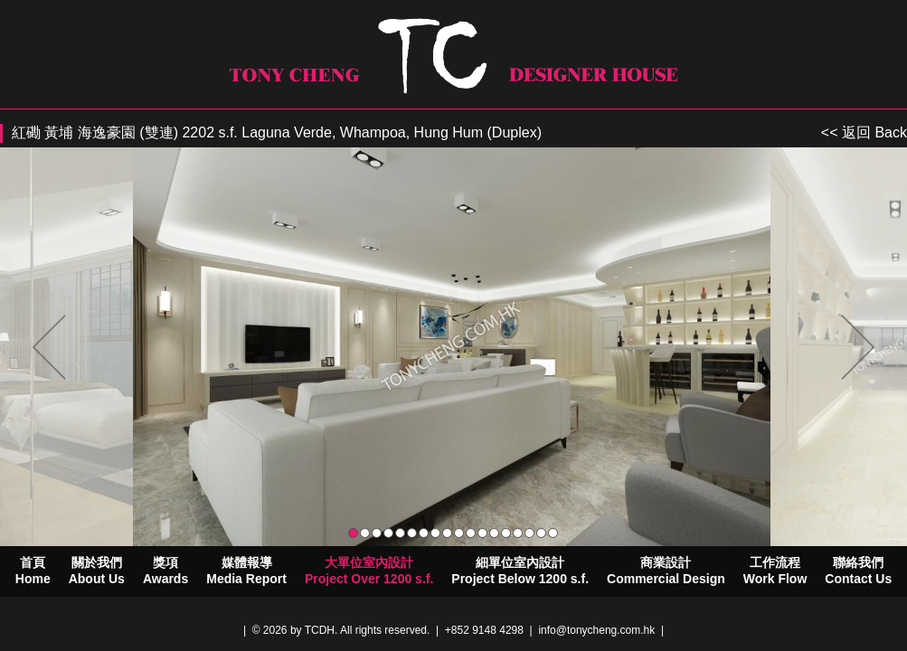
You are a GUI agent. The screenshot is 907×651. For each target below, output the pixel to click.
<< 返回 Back (864, 132)
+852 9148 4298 (484, 630)
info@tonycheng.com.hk (596, 630)
